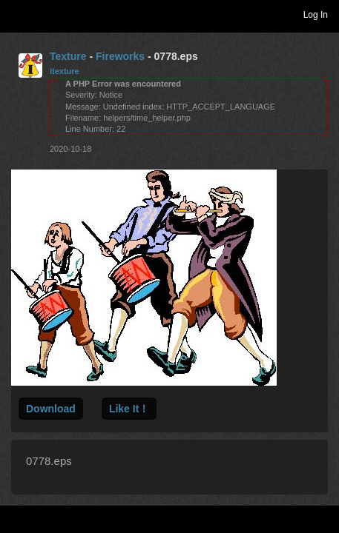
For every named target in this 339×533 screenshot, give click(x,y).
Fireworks (120, 56)
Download (51, 409)
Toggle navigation (18, 14)
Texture (68, 56)
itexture (64, 71)
